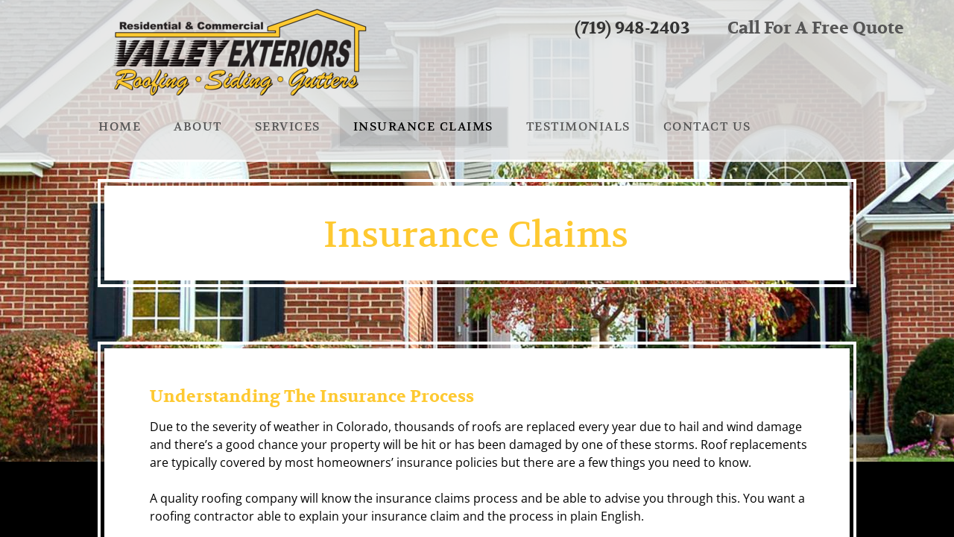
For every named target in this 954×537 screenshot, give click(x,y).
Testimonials (578, 126)
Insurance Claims (423, 126)
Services (287, 126)
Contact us (707, 126)
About (198, 126)
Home (119, 126)
